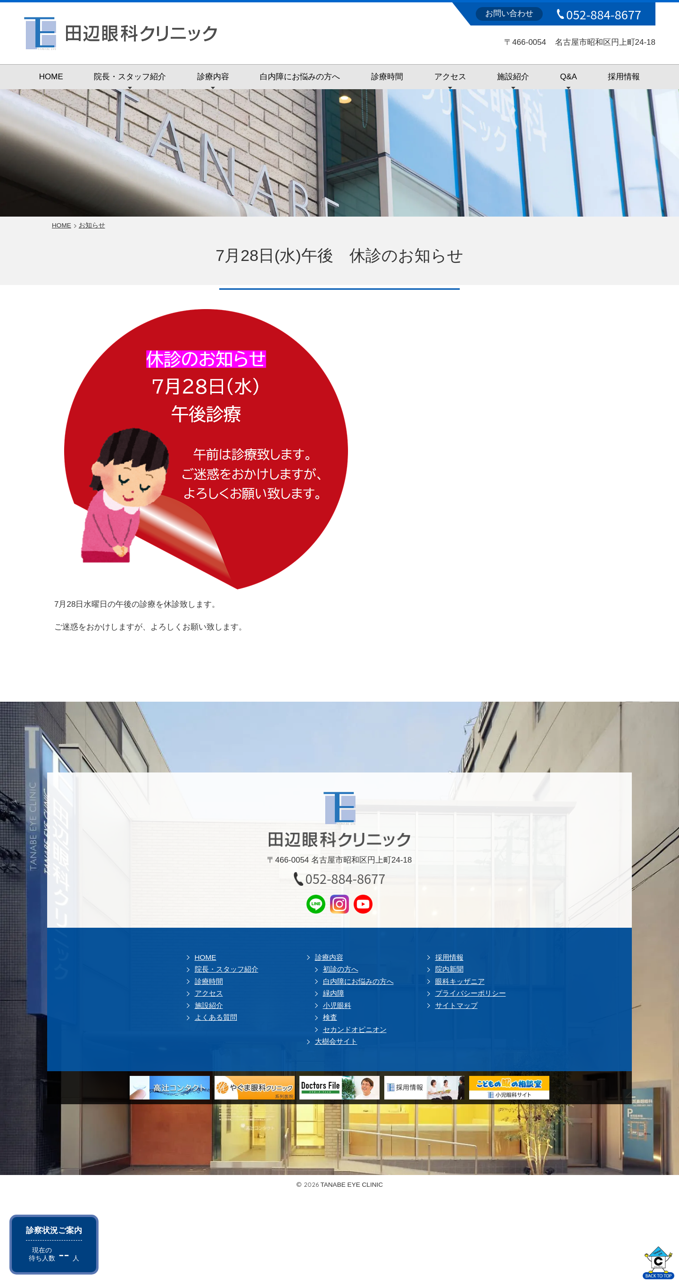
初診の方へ (340, 969)
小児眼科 (337, 1005)
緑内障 (333, 993)
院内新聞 (449, 969)
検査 (330, 1017)
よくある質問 (216, 1017)
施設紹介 (513, 76)
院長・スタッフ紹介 (130, 76)
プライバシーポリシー (470, 993)
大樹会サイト (336, 1041)
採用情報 (624, 76)
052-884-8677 (603, 14)
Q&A (568, 76)
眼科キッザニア (460, 981)
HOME (51, 76)
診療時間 (387, 76)
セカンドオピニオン (355, 1029)
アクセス (450, 76)
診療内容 (213, 76)
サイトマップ (456, 1005)
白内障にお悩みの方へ (300, 76)
